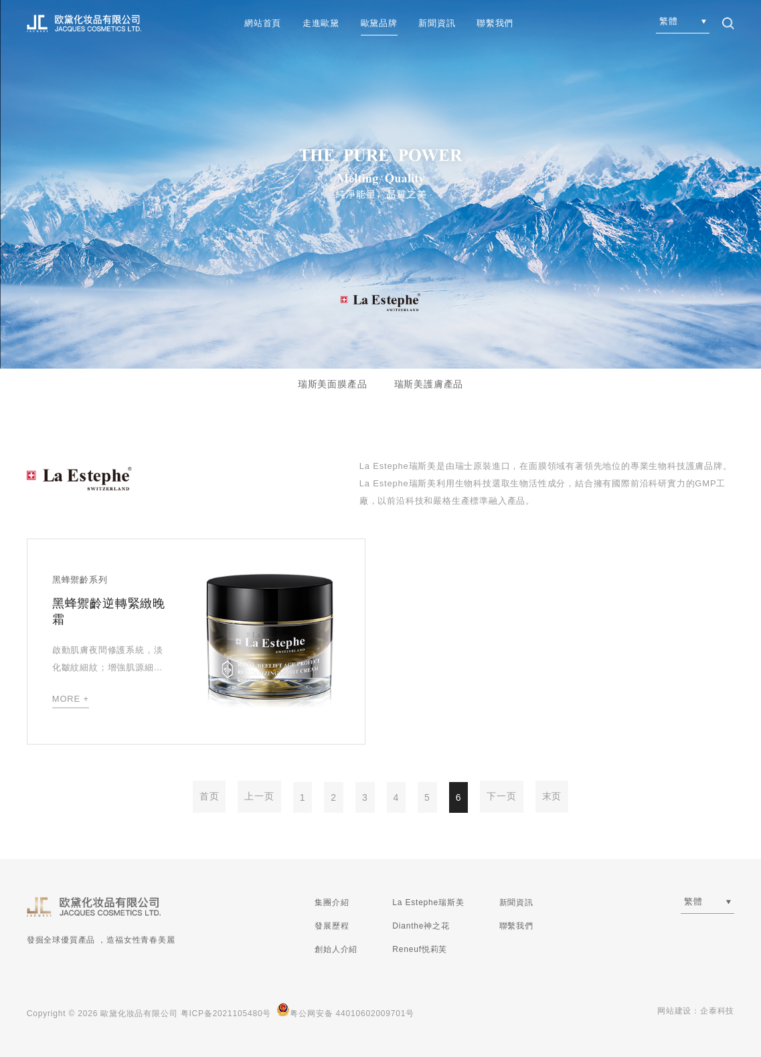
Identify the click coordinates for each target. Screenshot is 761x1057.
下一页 (501, 796)
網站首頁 (262, 23)
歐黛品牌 (379, 23)
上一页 (259, 796)
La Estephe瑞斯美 (428, 902)
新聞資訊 (436, 23)
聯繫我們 (495, 23)
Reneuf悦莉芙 (419, 949)
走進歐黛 (321, 23)
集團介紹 (332, 902)
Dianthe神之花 (420, 926)
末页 (552, 796)
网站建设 (674, 1011)
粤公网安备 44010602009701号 (345, 1010)
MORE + (70, 699)
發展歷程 (332, 926)
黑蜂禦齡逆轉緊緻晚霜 (108, 611)
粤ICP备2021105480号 (226, 1013)
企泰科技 (717, 1011)
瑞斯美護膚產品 (429, 384)
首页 (209, 796)
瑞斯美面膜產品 (332, 384)
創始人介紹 (336, 949)
